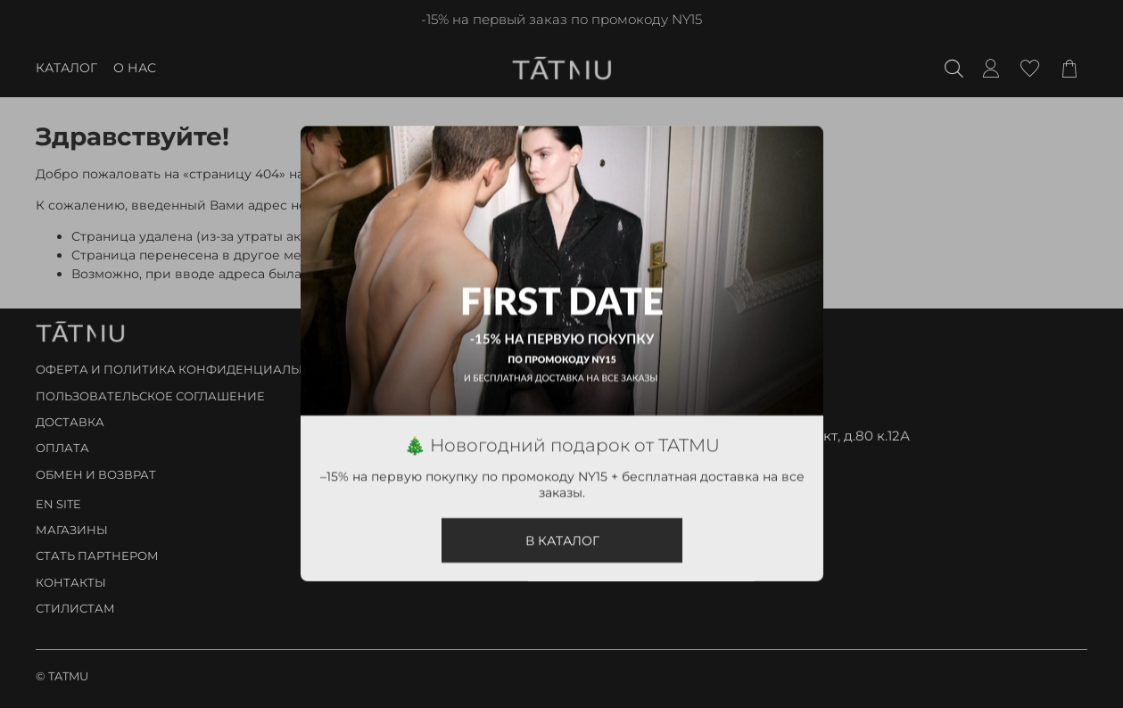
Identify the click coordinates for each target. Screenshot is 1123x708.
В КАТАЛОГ (561, 541)
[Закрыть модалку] (796, 153)
